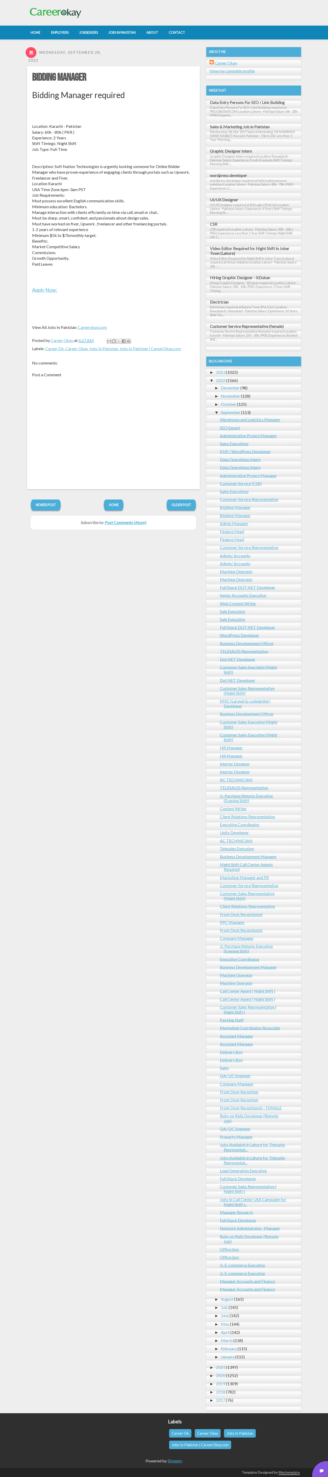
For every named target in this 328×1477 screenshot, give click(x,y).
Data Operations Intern (240, 459)
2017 (220, 1400)
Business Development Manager (248, 856)
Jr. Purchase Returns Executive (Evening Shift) (246, 798)
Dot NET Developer (237, 659)
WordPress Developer (239, 635)
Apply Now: (44, 290)
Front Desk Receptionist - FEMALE (251, 1107)
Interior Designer (235, 763)
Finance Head (232, 531)
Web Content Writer (238, 603)
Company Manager (237, 938)
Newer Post (46, 505)
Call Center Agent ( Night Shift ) (247, 991)
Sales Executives (234, 443)
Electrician (219, 301)
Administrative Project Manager (248, 435)
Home (114, 505)
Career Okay (76, 348)
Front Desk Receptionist (241, 914)
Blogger (175, 1460)
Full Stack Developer (238, 1178)
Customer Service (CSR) (241, 483)
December (230, 387)
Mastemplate (289, 1472)
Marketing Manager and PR (244, 877)
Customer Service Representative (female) (247, 326)
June (225, 1315)
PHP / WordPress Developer (245, 451)
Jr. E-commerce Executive (242, 1265)
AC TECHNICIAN (236, 779)
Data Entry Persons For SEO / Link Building (247, 102)
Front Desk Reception (239, 1091)
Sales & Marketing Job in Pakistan (240, 126)
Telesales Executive (237, 848)
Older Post (181, 505)
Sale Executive (232, 611)
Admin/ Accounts (235, 555)
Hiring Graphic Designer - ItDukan (240, 277)
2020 (220, 1375)
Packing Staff (232, 1019)
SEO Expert (230, 427)
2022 (220, 380)
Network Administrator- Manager (250, 1228)
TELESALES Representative (244, 651)
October (228, 404)
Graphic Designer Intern (231, 151)
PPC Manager (232, 922)
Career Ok (54, 348)
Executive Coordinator (240, 824)
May (225, 1324)
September (230, 412)
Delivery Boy (231, 1051)
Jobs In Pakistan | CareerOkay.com (150, 348)
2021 (220, 1367)
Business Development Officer (247, 643)
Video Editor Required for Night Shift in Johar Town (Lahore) (249, 251)
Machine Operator (236, 571)
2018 (220, 1391)
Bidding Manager (59, 77)
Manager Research (236, 1212)
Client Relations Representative (247, 816)
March (227, 1340)
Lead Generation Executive (243, 1170)
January (227, 1356)
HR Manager (231, 747)
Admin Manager (234, 523)
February (229, 1348)
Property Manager (236, 1136)
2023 (220, 372)
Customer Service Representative (249, 499)
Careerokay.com (92, 327)
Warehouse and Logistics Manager (250, 419)
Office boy (229, 1249)
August (227, 1299)
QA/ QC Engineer (235, 1075)
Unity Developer (234, 832)
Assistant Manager (236, 1036)
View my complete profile (232, 70)
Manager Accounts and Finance (247, 1281)
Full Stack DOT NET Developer (247, 587)
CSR (213, 224)
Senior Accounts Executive (243, 595)
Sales (224, 1067)
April (225, 1332)
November (230, 395)
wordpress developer (228, 175)
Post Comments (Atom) (125, 522)
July (224, 1307)
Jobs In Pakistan (103, 348)
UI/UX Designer (224, 199)
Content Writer (233, 808)
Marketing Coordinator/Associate (250, 1027)
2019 (220, 1383)
